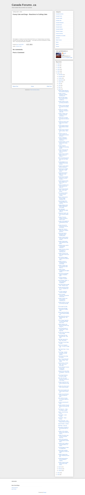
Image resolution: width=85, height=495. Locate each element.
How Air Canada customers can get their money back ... (63, 295)
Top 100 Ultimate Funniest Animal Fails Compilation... (63, 368)
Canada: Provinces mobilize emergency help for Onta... (63, 218)
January (60, 470)
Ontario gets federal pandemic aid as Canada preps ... (62, 234)
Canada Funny (18, 46)
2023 (58, 69)
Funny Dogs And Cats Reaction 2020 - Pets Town (63, 336)
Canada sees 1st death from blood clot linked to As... (63, 118)
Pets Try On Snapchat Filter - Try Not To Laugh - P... (63, 346)
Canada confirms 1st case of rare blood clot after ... (63, 303)
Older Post (49, 86)
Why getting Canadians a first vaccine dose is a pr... (63, 428)
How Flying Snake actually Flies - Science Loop (63, 285)
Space (57, 42)
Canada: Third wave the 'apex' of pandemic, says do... (63, 151)
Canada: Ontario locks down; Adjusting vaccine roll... (63, 455)
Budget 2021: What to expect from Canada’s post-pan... (63, 230)
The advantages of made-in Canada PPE (63, 448)
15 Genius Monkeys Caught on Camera (62, 278)
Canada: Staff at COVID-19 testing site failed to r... (63, 102)
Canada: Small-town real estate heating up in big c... (63, 383)
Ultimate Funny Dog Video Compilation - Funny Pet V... (63, 372)
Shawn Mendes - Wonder (63, 423)
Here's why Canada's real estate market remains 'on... (63, 391)
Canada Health (59, 18)
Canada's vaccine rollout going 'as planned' (63, 166)
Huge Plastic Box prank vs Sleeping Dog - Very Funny (63, 317)
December (60, 74)
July (59, 83)
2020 (58, 472)
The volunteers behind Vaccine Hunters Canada (62, 194)
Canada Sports (59, 27)
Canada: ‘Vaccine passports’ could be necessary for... (62, 94)
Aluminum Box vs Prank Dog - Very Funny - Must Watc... (63, 364)
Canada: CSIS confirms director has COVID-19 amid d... (63, 432)
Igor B (64, 53)
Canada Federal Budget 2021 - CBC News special (63, 190)
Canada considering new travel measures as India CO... (63, 186)
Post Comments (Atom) (34, 89)
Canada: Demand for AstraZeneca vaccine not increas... (63, 226)
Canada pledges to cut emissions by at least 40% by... (63, 163)
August (60, 81)
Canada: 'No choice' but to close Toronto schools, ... (63, 387)
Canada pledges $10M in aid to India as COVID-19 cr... (63, 127)
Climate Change (59, 31)
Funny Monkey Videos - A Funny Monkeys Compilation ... (63, 281)
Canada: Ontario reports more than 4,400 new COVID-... (63, 238)
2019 (58, 474)
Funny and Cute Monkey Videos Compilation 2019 (63, 274)
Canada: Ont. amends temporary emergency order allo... (63, 110)
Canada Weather (59, 29)
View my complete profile (67, 57)
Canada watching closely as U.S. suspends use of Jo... (63, 288)
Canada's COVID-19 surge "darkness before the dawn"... (63, 135)
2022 (58, 71)
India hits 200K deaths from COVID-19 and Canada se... (62, 98)
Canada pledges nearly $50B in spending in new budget (63, 206)
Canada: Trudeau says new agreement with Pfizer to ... (63, 266)
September (60, 80)
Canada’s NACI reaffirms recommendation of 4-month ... (63, 444)
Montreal (58, 37)
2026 (58, 64)
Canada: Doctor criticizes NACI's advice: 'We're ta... (63, 130)
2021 (58, 73)
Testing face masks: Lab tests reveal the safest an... (63, 214)
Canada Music (59, 24)
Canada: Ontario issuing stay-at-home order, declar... (63, 463)
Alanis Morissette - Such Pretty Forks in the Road (63, 421)
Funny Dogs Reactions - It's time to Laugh (63, 376)
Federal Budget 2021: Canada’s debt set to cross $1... (63, 202)
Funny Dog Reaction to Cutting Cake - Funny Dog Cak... (63, 329)
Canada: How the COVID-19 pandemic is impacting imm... (63, 250)
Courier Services (59, 33)
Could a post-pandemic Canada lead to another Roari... (63, 440)
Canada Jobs (58, 20)
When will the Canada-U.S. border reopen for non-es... (63, 399)
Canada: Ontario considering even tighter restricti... (63, 270)
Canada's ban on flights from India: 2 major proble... (63, 170)
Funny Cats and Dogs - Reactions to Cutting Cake (63, 309)
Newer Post (15, 86)
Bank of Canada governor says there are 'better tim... (63, 159)
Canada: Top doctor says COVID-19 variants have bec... (63, 436)
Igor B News (14, 489)
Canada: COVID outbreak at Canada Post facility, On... (63, 106)
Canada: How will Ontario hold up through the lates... (63, 395)
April (59, 89)
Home (32, 86)
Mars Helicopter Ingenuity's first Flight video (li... (63, 210)
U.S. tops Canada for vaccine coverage (62, 292)
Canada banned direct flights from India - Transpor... (62, 174)
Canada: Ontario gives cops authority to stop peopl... (63, 242)
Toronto (57, 46)
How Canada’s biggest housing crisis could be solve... (63, 258)
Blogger (44, 492)
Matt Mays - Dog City (62, 425)
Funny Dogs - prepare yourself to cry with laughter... (62, 353)
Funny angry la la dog (62, 306)
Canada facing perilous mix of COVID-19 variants (63, 459)
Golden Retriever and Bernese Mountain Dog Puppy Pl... (63, 325)
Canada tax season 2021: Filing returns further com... (63, 122)
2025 (58, 65)
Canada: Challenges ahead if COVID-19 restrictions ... (62, 139)
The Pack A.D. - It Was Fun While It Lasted (63, 410)
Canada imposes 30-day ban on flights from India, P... (63, 182)
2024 (58, 67)
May (59, 87)
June (59, 85)
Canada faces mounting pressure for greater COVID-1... (63, 178)
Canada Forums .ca (24, 4)
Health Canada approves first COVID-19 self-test (63, 91)
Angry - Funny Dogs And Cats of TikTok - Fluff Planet (63, 360)
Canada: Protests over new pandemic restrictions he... (62, 299)
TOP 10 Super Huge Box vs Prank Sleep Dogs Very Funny (63, 321)
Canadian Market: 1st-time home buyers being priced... (63, 143)
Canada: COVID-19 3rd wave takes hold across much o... (63, 254)
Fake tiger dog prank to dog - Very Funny (63, 340)
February (60, 468)
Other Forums (59, 40)
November (60, 76)
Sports (57, 44)
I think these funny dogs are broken (63, 357)
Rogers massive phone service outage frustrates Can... (63, 198)
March (59, 466)
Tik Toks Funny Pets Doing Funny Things (63, 333)
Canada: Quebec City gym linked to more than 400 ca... (63, 406)
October (60, 78)
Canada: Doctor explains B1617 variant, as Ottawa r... (63, 155)
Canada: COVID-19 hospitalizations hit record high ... (62, 262)
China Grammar (15, 487)
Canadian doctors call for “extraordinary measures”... (63, 246)
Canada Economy (59, 13)
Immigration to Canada (60, 35)
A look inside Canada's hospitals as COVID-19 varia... (63, 451)
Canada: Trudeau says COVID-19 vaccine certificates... (63, 114)
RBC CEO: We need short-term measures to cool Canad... (63, 379)
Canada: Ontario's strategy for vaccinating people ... (63, 147)
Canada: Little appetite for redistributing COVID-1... (63, 222)
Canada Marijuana (59, 22)
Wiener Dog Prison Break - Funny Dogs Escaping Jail (63, 313)
